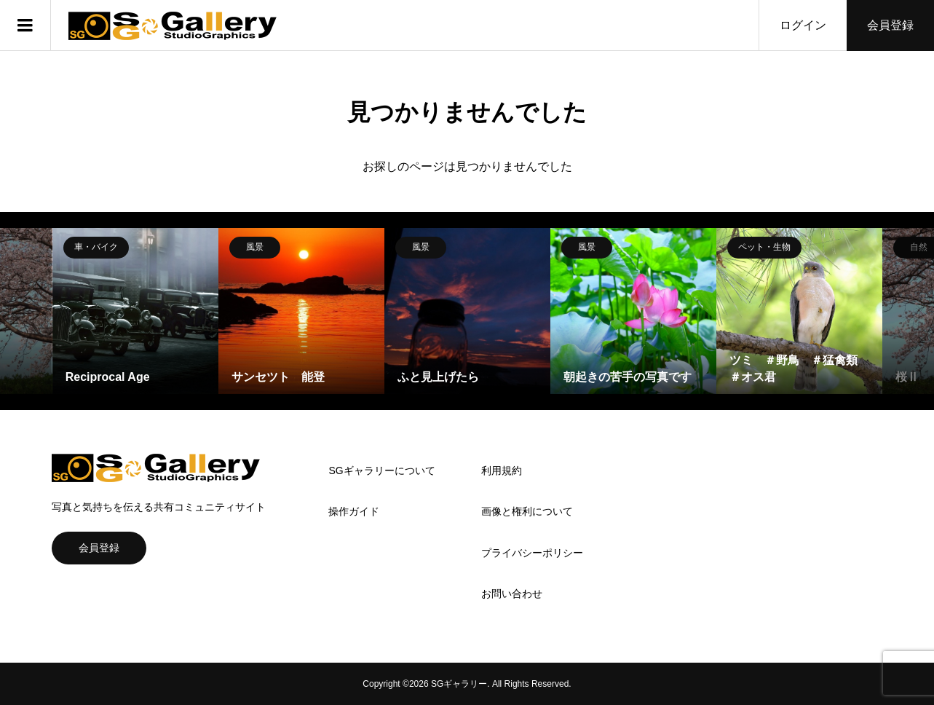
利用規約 (501, 470)
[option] (135, 311)
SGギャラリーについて (381, 470)
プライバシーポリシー (532, 553)
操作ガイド (353, 511)
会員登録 (890, 25)
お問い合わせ (511, 593)
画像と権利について (527, 511)
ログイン (803, 25)
